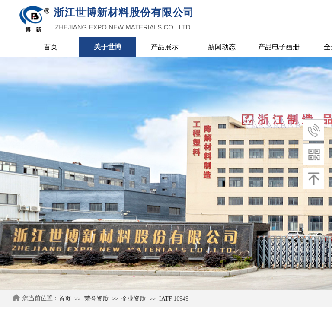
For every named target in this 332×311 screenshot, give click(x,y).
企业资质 (133, 298)
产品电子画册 (279, 47)
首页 (65, 298)
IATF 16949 (173, 298)
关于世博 (107, 47)
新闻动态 (222, 47)
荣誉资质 (96, 298)
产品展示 (165, 47)
